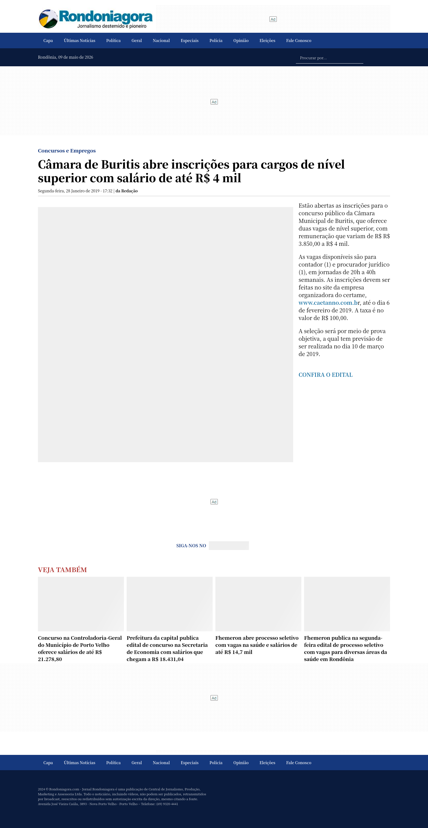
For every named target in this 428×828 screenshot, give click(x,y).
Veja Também (62, 569)
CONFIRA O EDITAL (326, 374)
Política (113, 40)
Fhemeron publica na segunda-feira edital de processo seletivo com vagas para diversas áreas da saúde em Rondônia (345, 648)
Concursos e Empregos (67, 150)
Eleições (267, 40)
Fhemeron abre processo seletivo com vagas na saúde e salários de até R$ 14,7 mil (257, 644)
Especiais (189, 40)
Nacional (161, 40)
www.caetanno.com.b (328, 302)
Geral (137, 40)
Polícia (215, 40)
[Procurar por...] (329, 57)
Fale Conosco (298, 40)
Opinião (241, 40)
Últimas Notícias (79, 40)
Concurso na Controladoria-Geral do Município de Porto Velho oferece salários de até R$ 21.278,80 (80, 648)
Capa (48, 40)
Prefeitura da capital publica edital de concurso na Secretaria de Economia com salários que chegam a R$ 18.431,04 (167, 648)
